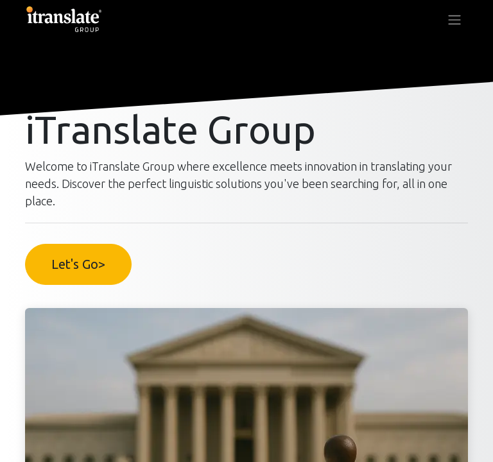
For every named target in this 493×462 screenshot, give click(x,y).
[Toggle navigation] (454, 19)
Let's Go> (78, 264)
